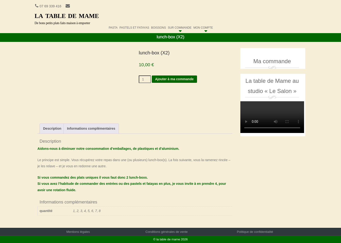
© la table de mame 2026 (170, 239)
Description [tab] (52, 128)
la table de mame (67, 15)
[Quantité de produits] (145, 79)
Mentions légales (78, 232)
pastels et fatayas (134, 26)
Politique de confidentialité (255, 232)
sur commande (180, 26)
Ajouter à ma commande (174, 79)
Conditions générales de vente (166, 232)
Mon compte (203, 26)
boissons (158, 26)
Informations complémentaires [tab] (91, 128)
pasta (113, 26)
